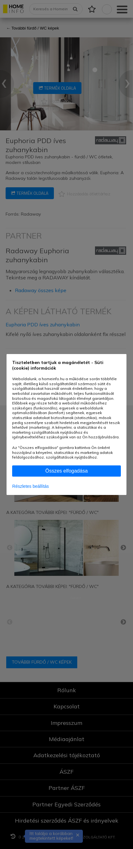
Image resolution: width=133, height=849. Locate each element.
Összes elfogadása (66, 470)
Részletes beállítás (30, 486)
